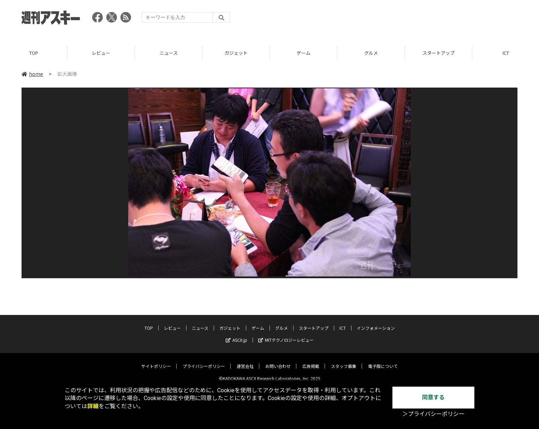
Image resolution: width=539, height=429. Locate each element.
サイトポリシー (156, 361)
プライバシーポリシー (204, 361)
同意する (433, 397)
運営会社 (245, 361)
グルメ (371, 52)
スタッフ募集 (343, 361)
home (32, 73)
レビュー (101, 52)
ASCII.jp (236, 335)
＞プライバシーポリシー (433, 414)
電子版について (383, 361)
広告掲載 (310, 361)
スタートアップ (438, 52)
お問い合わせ (278, 361)
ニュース (169, 52)
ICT (342, 323)
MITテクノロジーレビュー (286, 335)
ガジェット (236, 52)
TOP (33, 52)
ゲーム (303, 52)
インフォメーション (376, 323)
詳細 (93, 406)
